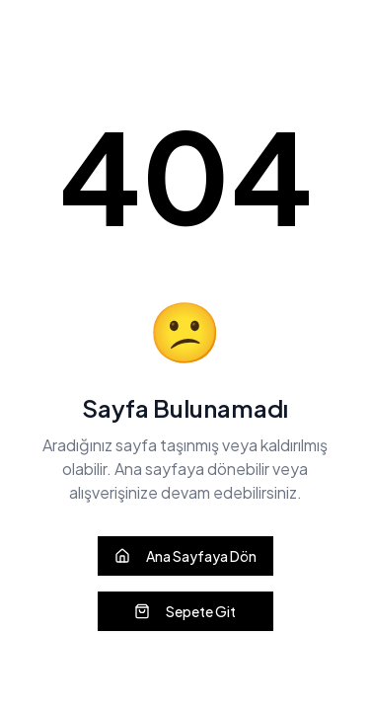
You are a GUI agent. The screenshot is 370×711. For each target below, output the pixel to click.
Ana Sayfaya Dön (185, 556)
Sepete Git (185, 611)
